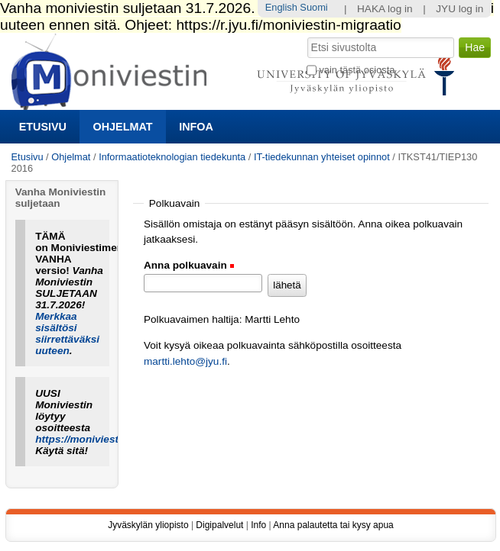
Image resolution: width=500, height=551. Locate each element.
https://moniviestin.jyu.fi (94, 439)
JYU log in (459, 8)
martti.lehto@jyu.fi (185, 361)
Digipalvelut (219, 525)
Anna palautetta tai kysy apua (333, 525)
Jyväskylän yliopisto (148, 525)
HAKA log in (385, 8)
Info (258, 525)
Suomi (313, 7)
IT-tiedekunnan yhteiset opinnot (322, 157)
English (281, 7)
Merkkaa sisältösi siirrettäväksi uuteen (67, 333)
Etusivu (43, 127)
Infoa (196, 127)
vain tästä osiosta (356, 70)
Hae (306, 36)
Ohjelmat (123, 127)
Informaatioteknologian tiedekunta (172, 157)
